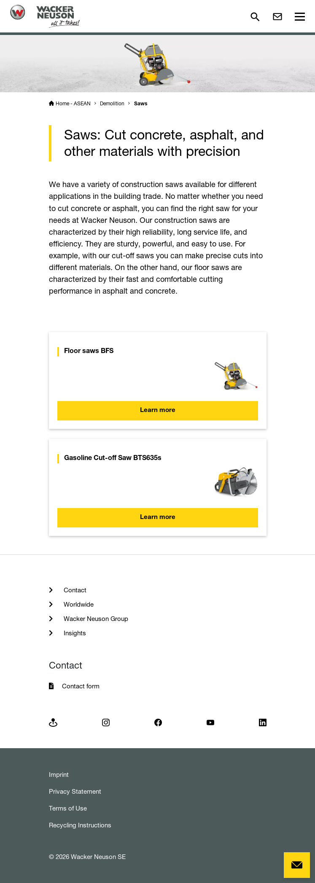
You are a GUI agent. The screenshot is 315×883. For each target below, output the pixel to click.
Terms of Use (68, 808)
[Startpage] (45, 16)
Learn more (157, 410)
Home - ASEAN (73, 103)
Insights (74, 633)
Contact (74, 590)
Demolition (112, 103)
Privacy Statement (75, 791)
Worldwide (78, 604)
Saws (140, 104)
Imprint (59, 775)
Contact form (81, 686)
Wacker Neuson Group (95, 619)
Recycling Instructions (80, 825)
